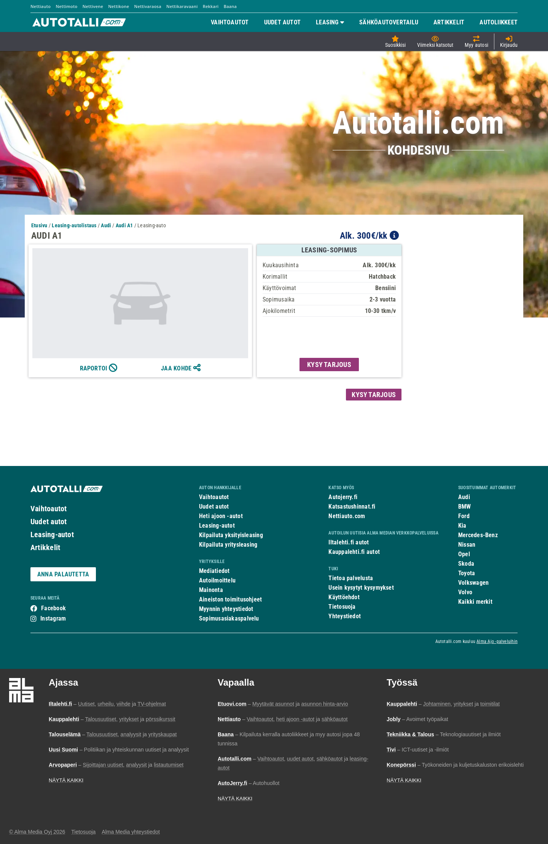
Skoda (466, 563)
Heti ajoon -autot (221, 516)
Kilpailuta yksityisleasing (231, 535)
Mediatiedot (214, 570)
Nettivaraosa (147, 6)
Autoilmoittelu (217, 580)
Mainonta (211, 590)
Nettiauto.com (346, 516)
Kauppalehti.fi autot (354, 551)
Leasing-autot (52, 534)
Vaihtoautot (48, 508)
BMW (464, 506)
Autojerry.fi (342, 497)
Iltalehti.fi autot (348, 542)
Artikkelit (45, 547)
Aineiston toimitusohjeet (230, 599)
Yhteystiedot (344, 616)
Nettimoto (66, 6)
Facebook (53, 608)
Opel (464, 554)
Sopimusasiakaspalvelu (229, 618)
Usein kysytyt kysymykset (360, 587)
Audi (464, 497)
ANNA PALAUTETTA (63, 574)
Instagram (53, 618)
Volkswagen (473, 582)
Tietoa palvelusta (350, 578)
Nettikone (118, 6)
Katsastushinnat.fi (351, 506)
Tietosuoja (341, 606)
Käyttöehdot (343, 597)
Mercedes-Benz (478, 535)
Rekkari (211, 6)
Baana (230, 6)
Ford (464, 516)
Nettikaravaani (182, 6)
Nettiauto (40, 6)
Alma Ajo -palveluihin (497, 641)
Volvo (465, 592)
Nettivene (93, 6)
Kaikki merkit (475, 601)
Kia (462, 525)
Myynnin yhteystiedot (226, 609)
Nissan (466, 544)
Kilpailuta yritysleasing (228, 544)
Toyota (466, 573)
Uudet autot (48, 521)
